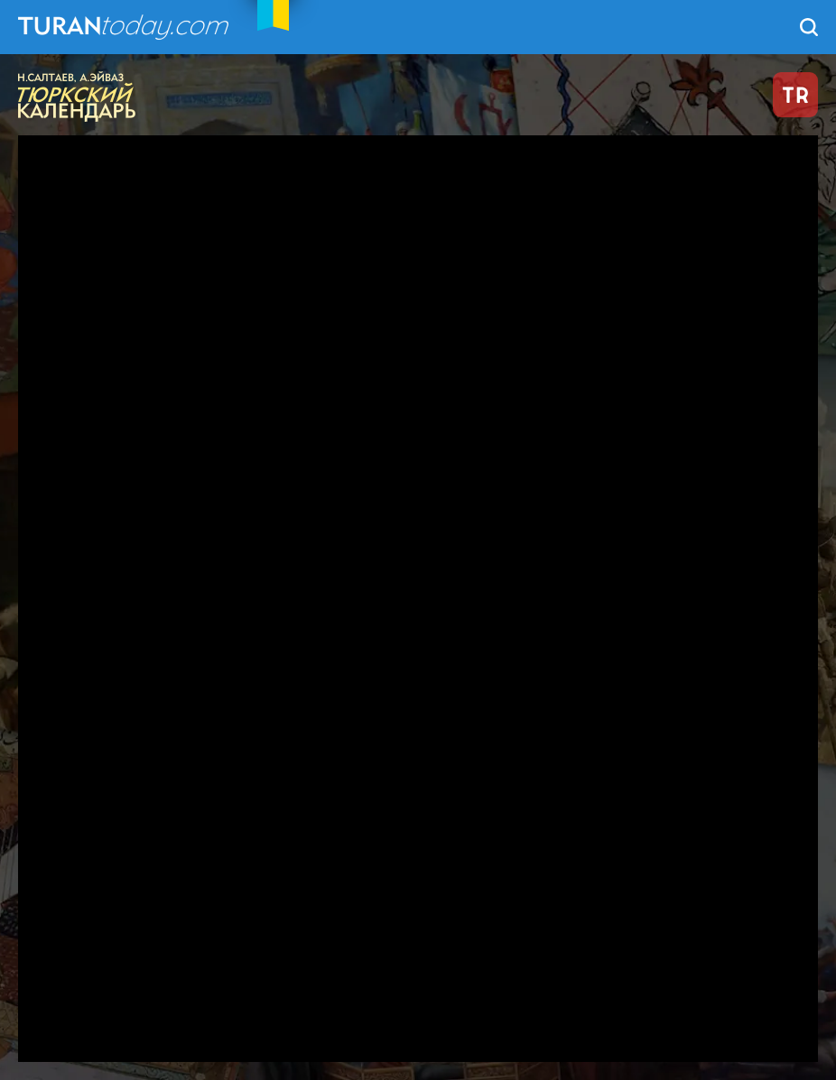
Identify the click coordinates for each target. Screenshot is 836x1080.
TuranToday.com (125, 27)
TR (795, 94)
